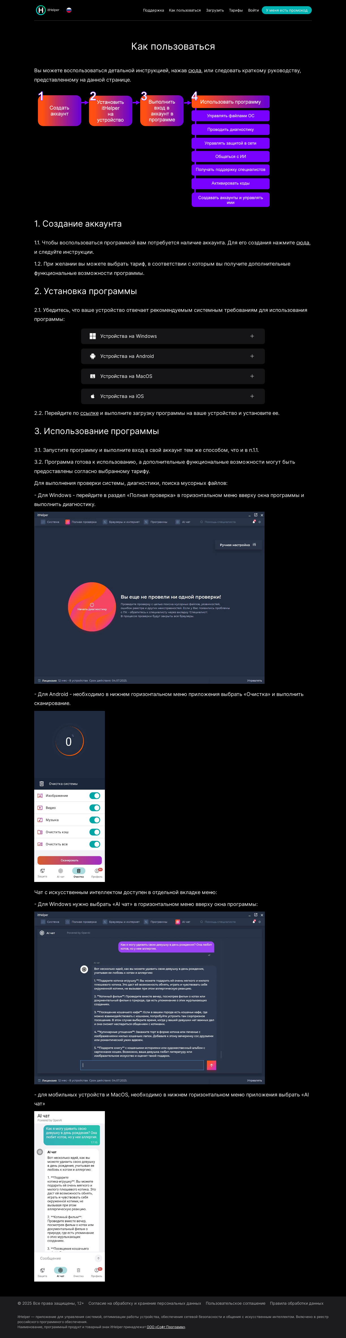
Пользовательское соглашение (235, 1303)
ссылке (89, 413)
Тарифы (236, 10)
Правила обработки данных (297, 1303)
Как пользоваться (185, 10)
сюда (194, 70)
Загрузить (215, 10)
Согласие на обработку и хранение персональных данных (144, 1303)
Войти (253, 10)
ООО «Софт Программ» (166, 1327)
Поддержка (153, 10)
